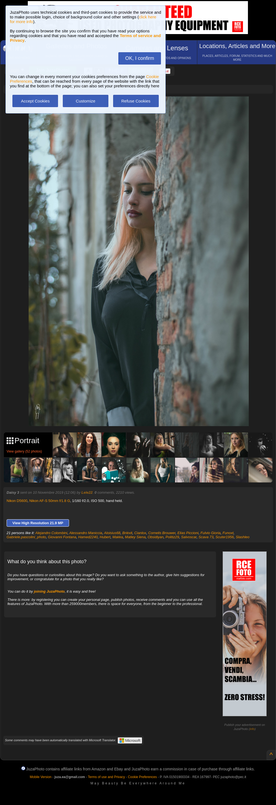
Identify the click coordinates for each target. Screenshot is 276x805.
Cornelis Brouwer (162, 533)
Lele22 (86, 492)
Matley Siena (135, 537)
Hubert (105, 537)
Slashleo (243, 537)
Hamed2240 (88, 537)
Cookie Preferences (142, 777)
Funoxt (228, 533)
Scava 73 (205, 537)
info (252, 729)
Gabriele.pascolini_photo (26, 537)
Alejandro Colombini (51, 533)
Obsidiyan (155, 537)
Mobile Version (40, 777)
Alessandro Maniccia (85, 533)
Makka (118, 537)
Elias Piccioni (188, 533)
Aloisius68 (112, 533)
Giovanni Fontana (62, 537)
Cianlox (140, 533)
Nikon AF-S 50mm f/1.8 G (49, 501)
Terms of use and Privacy (106, 777)
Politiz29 (172, 537)
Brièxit (127, 533)
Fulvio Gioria (211, 533)
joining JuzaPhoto (49, 591)
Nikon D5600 (17, 501)
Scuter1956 (224, 537)
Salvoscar (188, 537)
